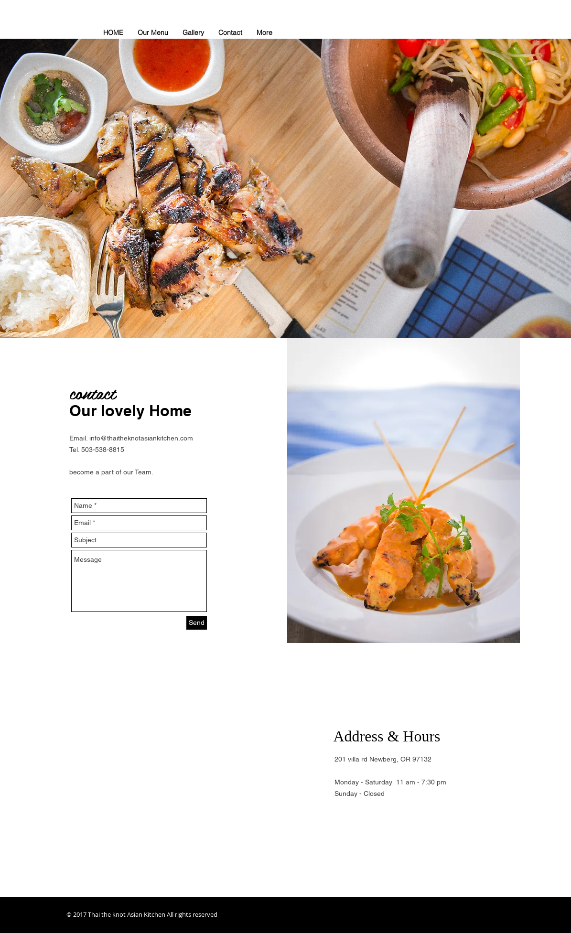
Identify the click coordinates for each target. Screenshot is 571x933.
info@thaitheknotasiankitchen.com (141, 438)
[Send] (196, 623)
